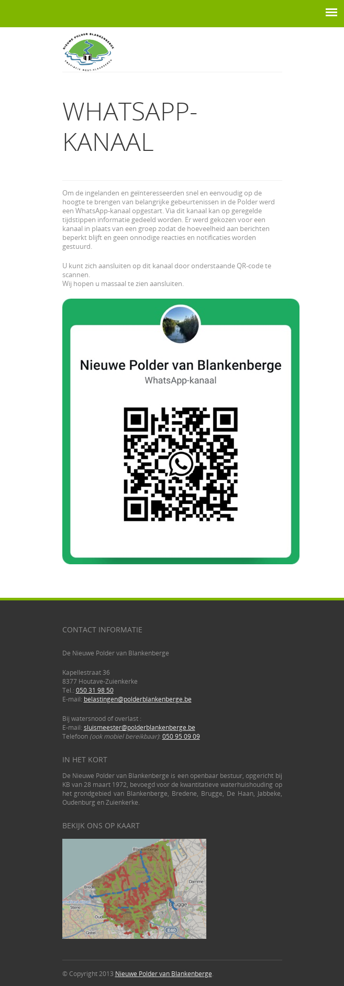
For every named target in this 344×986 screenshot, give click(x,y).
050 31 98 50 (95, 690)
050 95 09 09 (181, 736)
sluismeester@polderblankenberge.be (139, 727)
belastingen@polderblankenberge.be (138, 699)
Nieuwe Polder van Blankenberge (163, 973)
